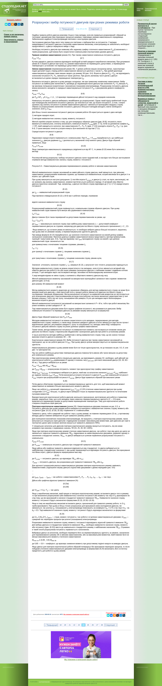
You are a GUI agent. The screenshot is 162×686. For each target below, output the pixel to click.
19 (61, 625)
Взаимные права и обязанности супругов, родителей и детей (148, 102)
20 (65, 625)
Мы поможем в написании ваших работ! (81, 660)
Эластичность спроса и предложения (13, 41)
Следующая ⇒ (95, 29)
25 (88, 625)
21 (70, 625)
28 (102, 625)
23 (79, 625)
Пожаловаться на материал (151, 9)
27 (97, 625)
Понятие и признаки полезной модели (147, 52)
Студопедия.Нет (44, 682)
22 (74, 625)
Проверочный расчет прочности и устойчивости (147, 26)
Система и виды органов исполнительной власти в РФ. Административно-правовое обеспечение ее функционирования (146, 89)
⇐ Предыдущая (66, 29)
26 (93, 625)
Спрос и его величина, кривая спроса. (14, 36)
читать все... (46, 11)
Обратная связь (140, 9)
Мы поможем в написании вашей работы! (76, 614)
